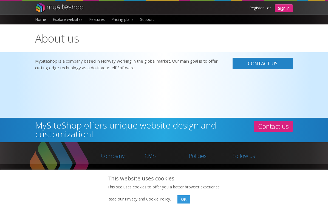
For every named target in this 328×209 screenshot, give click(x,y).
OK (183, 199)
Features (97, 19)
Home (40, 19)
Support (147, 19)
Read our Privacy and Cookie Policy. (139, 199)
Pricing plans (122, 19)
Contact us (263, 63)
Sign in (284, 8)
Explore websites (68, 19)
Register (256, 8)
